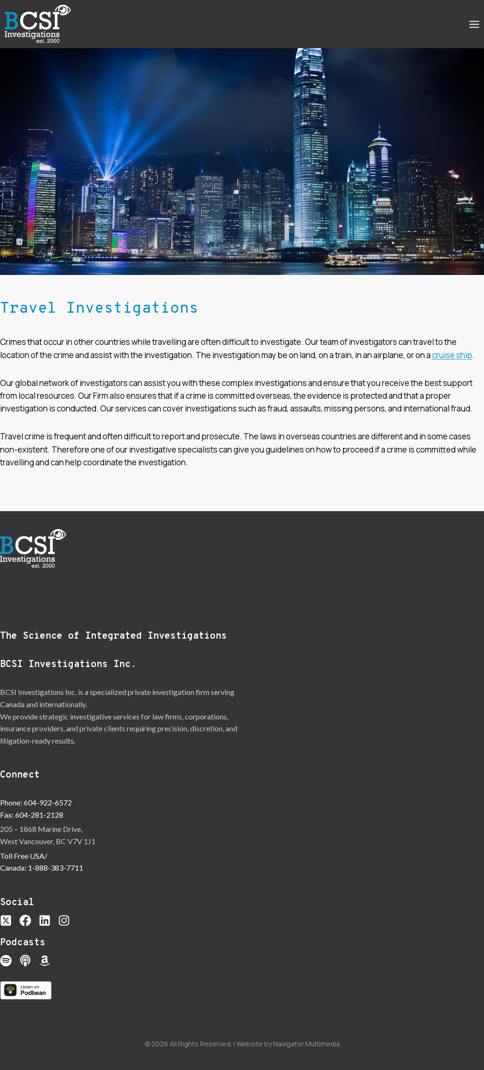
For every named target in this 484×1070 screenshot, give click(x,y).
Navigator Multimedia (306, 1043)
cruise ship (452, 355)
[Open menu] (474, 24)
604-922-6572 (48, 802)
